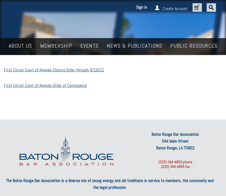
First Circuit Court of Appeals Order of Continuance (45, 85)
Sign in (141, 7)
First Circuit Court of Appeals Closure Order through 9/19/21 (54, 70)
